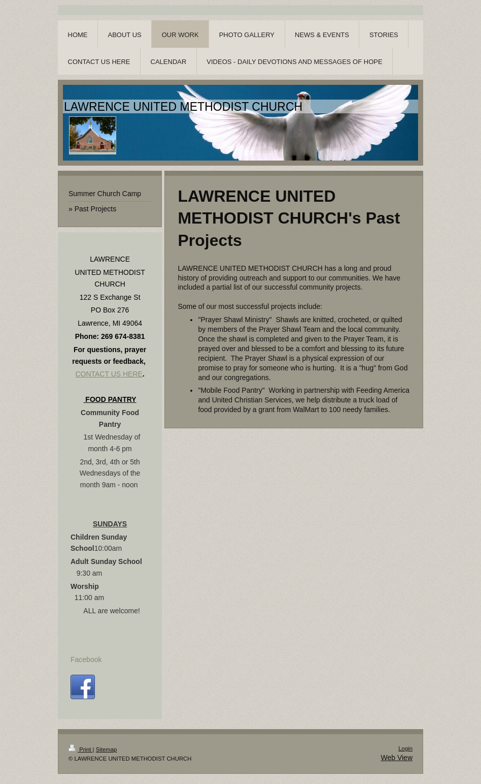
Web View (397, 758)
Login (405, 748)
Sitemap (106, 749)
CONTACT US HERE (109, 374)
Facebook (86, 659)
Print (80, 749)
